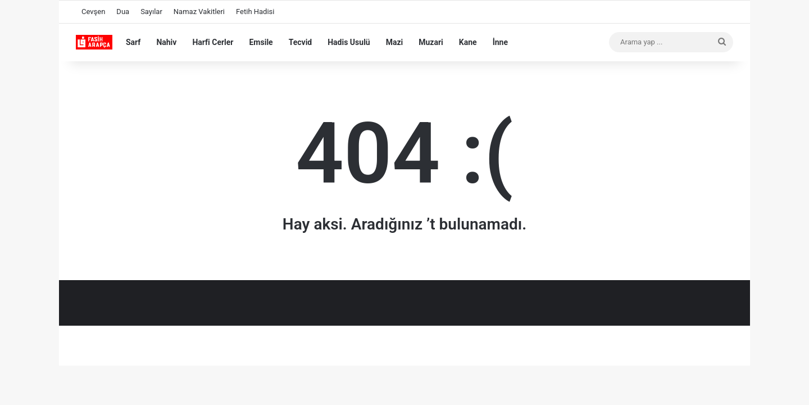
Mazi (394, 42)
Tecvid (300, 42)
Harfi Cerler (212, 42)
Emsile (260, 42)
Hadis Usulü (349, 42)
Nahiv (166, 42)
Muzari (431, 42)
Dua (122, 11)
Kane (468, 42)
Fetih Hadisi (255, 11)
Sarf (133, 42)
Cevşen (93, 11)
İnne (500, 42)
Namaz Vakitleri (199, 11)
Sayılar (151, 11)
